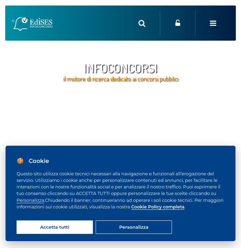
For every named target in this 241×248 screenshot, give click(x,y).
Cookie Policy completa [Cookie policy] (157, 206)
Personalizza (30, 200)
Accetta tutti (54, 227)
